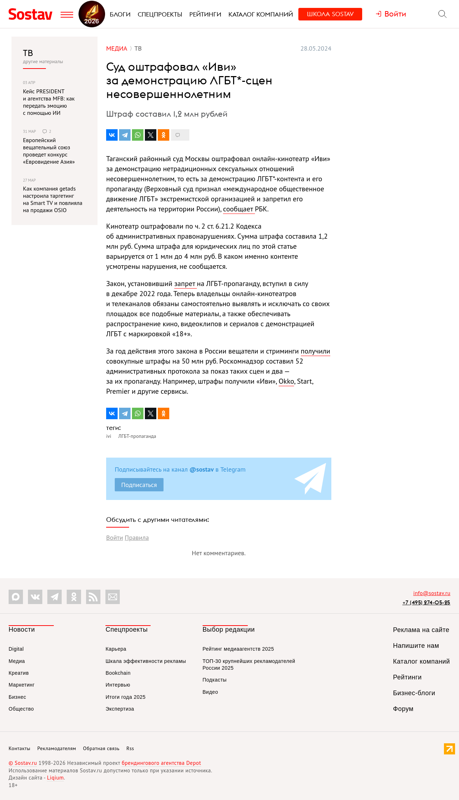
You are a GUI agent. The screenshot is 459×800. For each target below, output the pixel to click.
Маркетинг (22, 685)
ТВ (28, 52)
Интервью (117, 685)
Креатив (19, 673)
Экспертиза (119, 709)
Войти (114, 537)
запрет (185, 283)
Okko (286, 381)
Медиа (17, 661)
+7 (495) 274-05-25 (426, 602)
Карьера (115, 649)
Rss (130, 748)
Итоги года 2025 (125, 697)
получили (315, 351)
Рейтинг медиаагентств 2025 (238, 649)
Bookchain (118, 673)
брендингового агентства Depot (161, 762)
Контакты (19, 748)
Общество (21, 709)
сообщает (239, 209)
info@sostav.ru (431, 593)
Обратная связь (101, 748)
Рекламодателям (56, 748)
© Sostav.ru (23, 762)
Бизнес (17, 697)
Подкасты (215, 680)
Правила (137, 537)
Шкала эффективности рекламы (145, 661)
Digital (16, 649)
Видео (210, 692)
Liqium (55, 777)
